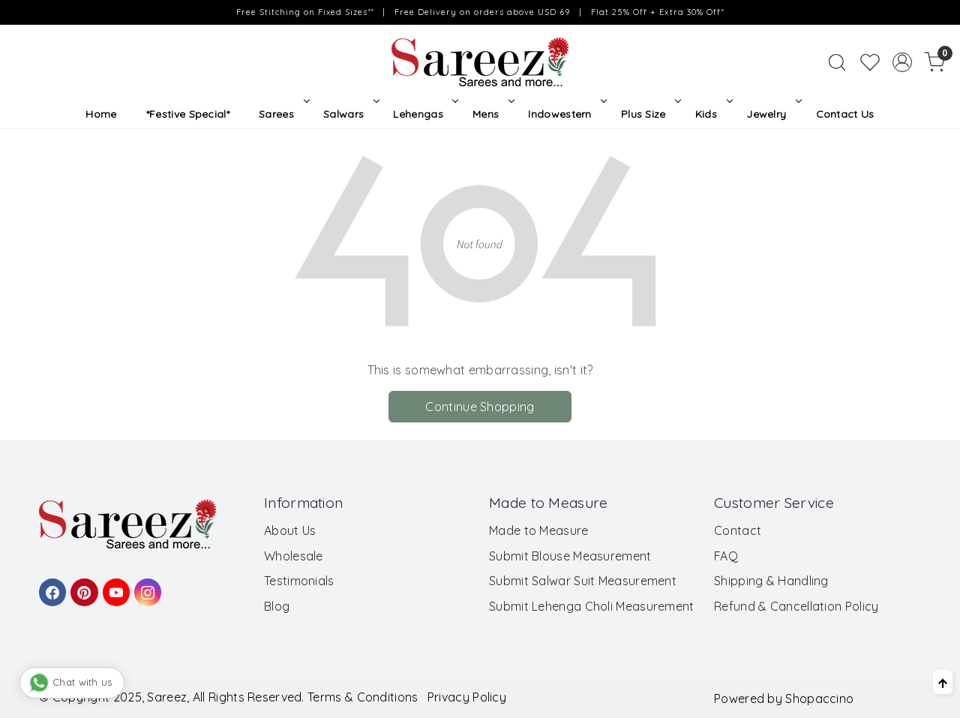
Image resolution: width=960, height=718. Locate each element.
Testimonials (299, 580)
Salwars (349, 114)
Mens (492, 114)
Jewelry (772, 114)
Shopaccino (819, 698)
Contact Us (845, 114)
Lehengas (424, 114)
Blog (277, 606)
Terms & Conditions (363, 696)
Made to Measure (539, 530)
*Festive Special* (188, 114)
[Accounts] (902, 62)
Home (101, 114)
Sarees (282, 114)
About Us (290, 530)
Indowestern (566, 114)
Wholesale (293, 555)
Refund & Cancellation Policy (796, 606)
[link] (837, 62)
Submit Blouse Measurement (570, 555)
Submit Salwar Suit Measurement (582, 580)
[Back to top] (942, 682)
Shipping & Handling (771, 580)
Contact (737, 530)
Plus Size (649, 114)
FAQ (726, 555)
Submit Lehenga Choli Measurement (591, 606)
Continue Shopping (479, 406)
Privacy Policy (467, 696)
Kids (712, 114)
